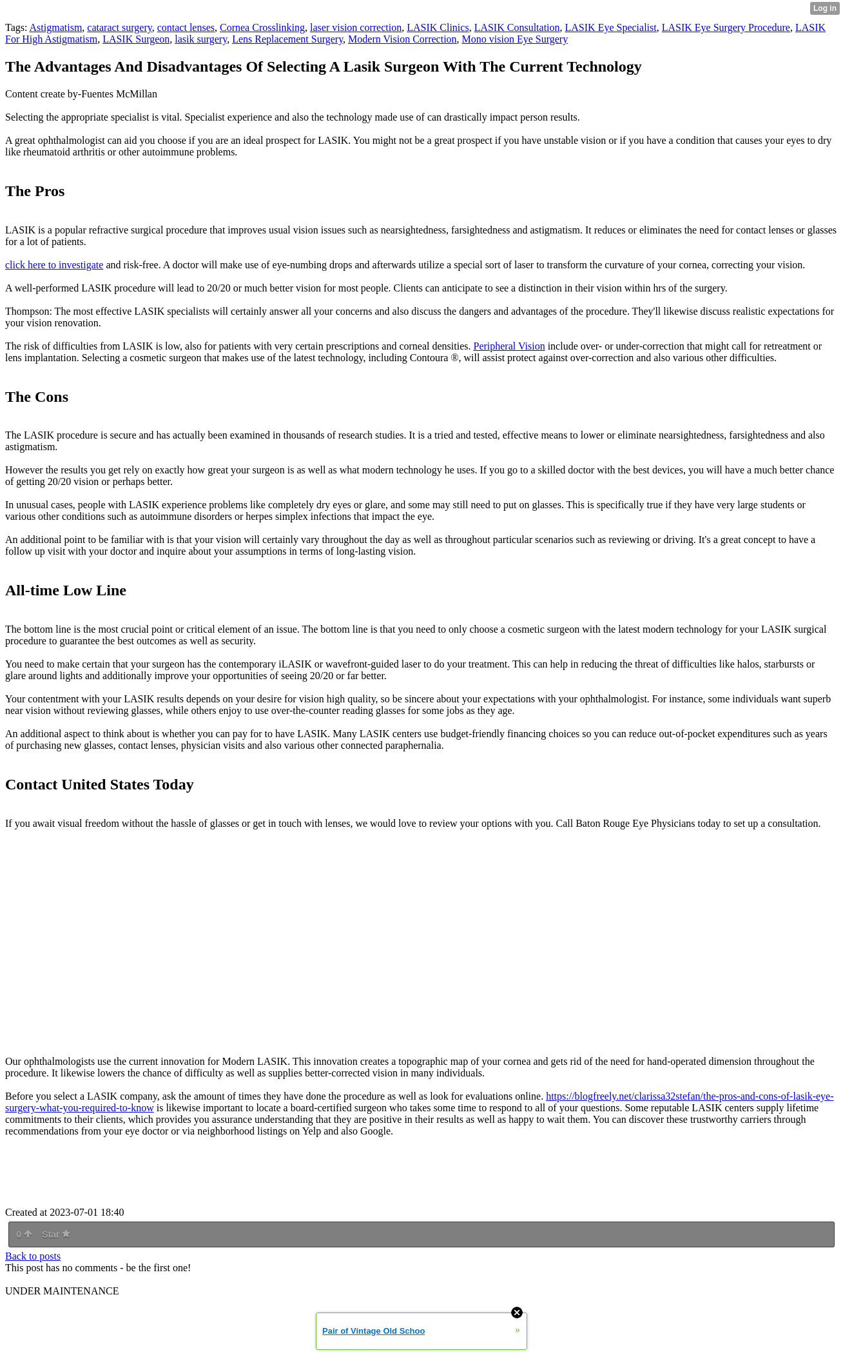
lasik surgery (201, 39)
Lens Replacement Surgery (287, 39)
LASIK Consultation (517, 27)
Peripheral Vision (509, 346)
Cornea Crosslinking (262, 27)
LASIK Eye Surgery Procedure (726, 27)
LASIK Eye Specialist (611, 27)
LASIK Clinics (438, 27)
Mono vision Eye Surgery (515, 39)
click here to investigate (54, 264)
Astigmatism (56, 27)
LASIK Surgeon (136, 39)
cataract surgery (119, 27)
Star (56, 1234)
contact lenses (186, 27)
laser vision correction (356, 27)
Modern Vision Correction (402, 39)
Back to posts (33, 1256)
